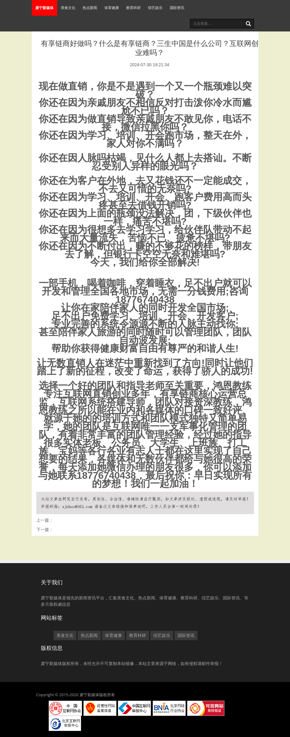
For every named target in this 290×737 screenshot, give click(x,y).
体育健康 (111, 7)
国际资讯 (177, 7)
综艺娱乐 (155, 7)
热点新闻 (90, 7)
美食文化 (68, 7)
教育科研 (133, 7)
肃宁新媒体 (44, 7)
